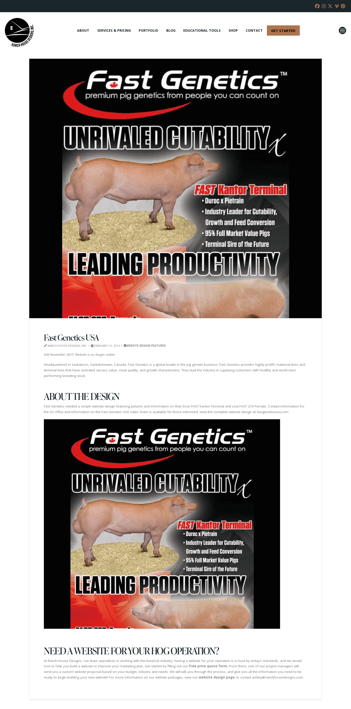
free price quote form (208, 666)
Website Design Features (145, 345)
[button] (342, 30)
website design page (217, 677)
